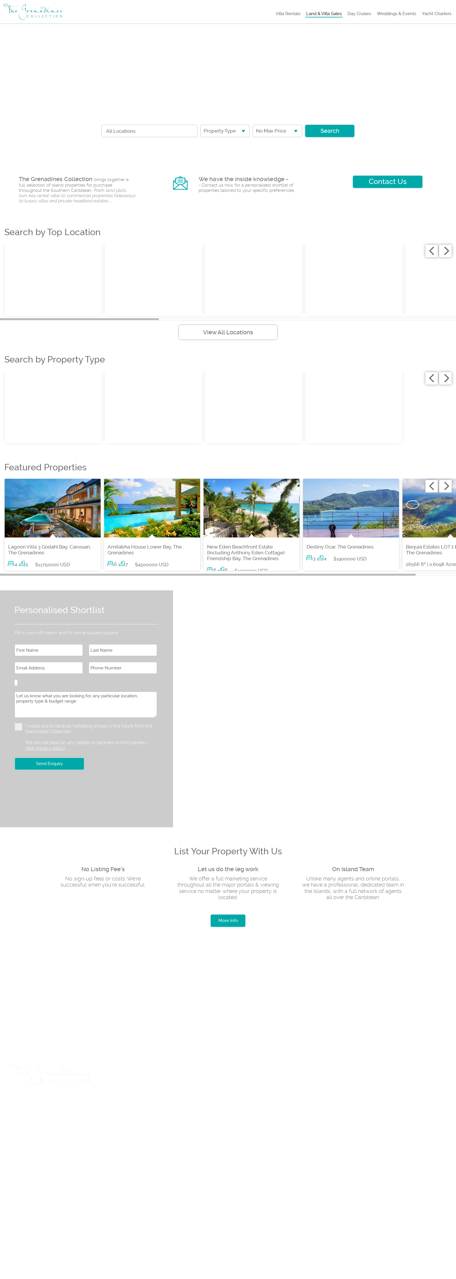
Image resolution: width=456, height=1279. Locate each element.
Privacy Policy (121, 1199)
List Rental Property (126, 1105)
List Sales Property (188, 1105)
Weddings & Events (396, 13)
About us (27, 1199)
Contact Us (388, 181)
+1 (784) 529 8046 (36, 1179)
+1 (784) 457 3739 (36, 1158)
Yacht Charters (436, 13)
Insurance (238, 1105)
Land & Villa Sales (324, 13)
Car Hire (78, 1105)
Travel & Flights (35, 1105)
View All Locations (228, 332)
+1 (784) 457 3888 (87, 1158)
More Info (228, 920)
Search (329, 130)
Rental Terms (71, 1199)
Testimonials (170, 1199)
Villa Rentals (288, 13)
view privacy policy (45, 748)
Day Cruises (359, 13)
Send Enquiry (49, 763)
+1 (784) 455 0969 (88, 1179)
